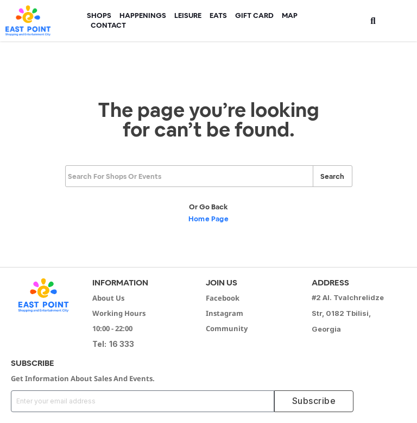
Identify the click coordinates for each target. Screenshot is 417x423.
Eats (218, 15)
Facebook (222, 298)
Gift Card (254, 15)
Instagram (224, 313)
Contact (108, 25)
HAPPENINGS (142, 15)
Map (290, 15)
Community (227, 328)
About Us (108, 298)
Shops (99, 15)
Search (332, 176)
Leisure (187, 15)
